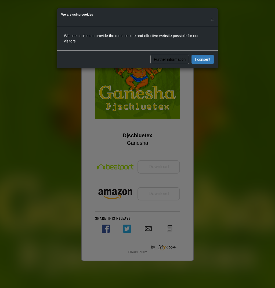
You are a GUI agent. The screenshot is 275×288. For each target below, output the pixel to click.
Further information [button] (170, 59)
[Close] (212, 19)
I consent (202, 59)
